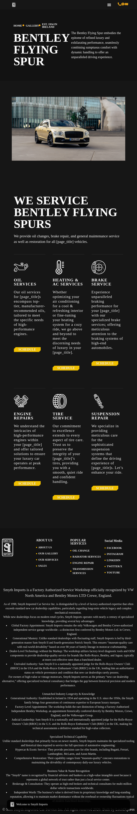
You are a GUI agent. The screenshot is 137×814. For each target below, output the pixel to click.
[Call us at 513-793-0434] (119, 4)
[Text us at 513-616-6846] (123, 4)
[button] (109, 5)
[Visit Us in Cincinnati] (126, 4)
